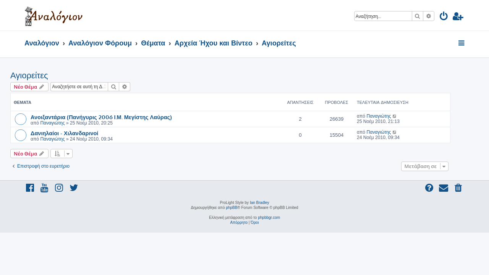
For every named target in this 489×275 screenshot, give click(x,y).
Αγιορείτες (43, 75)
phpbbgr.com (269, 217)
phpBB (231, 207)
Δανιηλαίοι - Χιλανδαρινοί (78, 132)
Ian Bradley (259, 203)
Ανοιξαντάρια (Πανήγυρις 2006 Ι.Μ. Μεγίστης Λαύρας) (115, 116)
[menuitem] (444, 17)
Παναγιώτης (66, 123)
